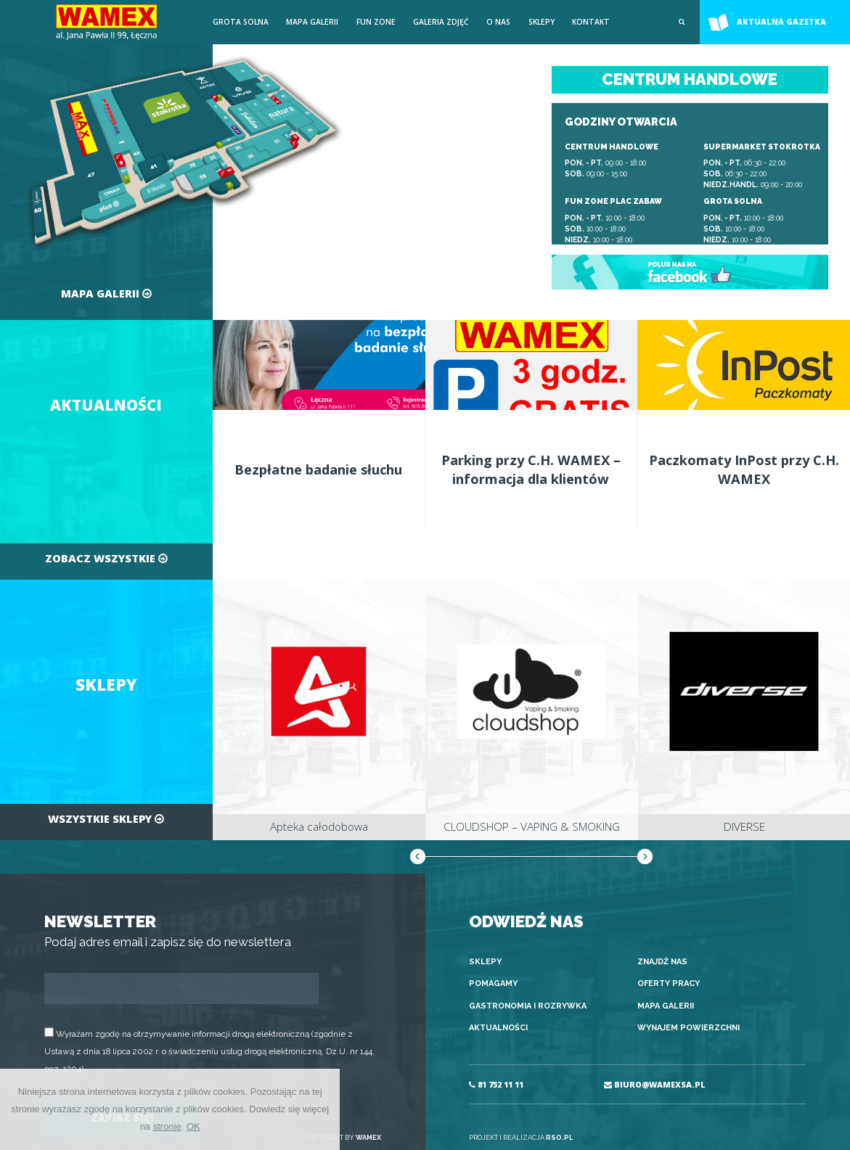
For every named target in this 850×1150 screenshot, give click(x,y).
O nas (498, 22)
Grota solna (241, 22)
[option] (319, 709)
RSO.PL (559, 1137)
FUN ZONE (376, 22)
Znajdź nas (662, 961)
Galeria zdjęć (441, 22)
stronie (167, 1126)
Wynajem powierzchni (688, 1027)
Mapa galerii (312, 22)
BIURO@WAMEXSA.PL (655, 1084)
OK (193, 1126)
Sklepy (541, 22)
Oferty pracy (668, 983)
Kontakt (591, 22)
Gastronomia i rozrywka (528, 1006)
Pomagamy (493, 983)
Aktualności (498, 1027)
